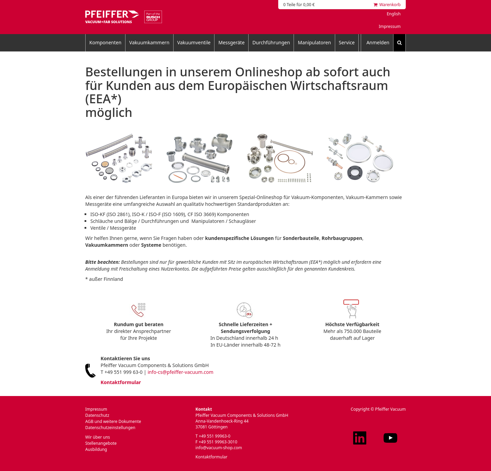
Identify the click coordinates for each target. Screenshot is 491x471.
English (394, 14)
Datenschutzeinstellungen (110, 427)
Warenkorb (387, 4)
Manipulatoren (314, 42)
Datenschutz (97, 415)
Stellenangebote (101, 443)
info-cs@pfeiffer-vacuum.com (180, 372)
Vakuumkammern (149, 42)
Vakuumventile (194, 42)
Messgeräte (231, 42)
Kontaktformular (121, 382)
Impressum (390, 26)
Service (347, 42)
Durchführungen (271, 42)
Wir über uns (97, 437)
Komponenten (105, 42)
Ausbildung (96, 449)
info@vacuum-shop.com (218, 448)
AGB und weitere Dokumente (113, 421)
